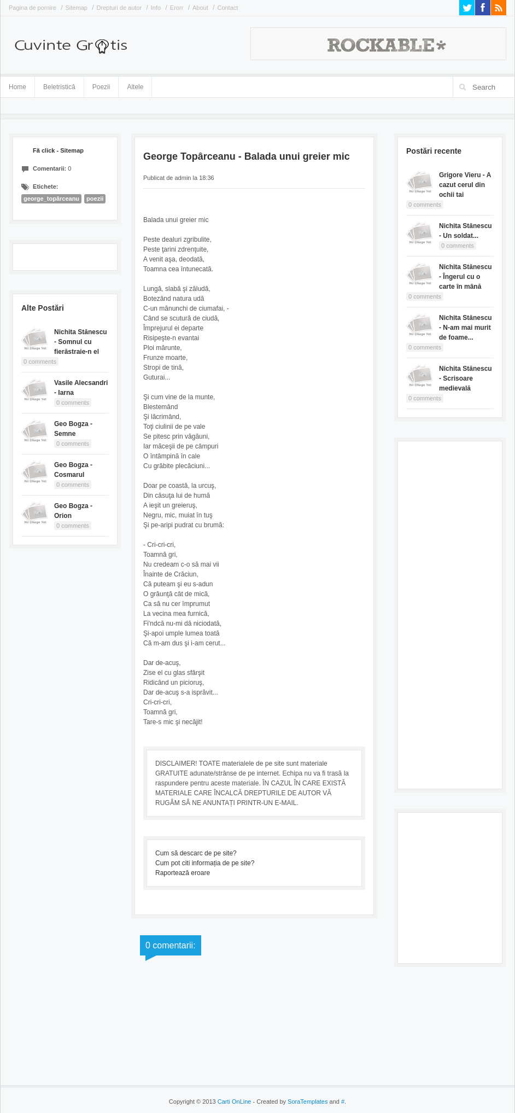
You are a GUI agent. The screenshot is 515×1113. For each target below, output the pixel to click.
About (200, 7)
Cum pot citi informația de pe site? (204, 863)
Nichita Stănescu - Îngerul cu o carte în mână (465, 276)
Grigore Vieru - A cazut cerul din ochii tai (465, 185)
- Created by (289, 1101)
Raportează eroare (182, 873)
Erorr (176, 7)
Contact (227, 7)
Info (156, 7)
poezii (94, 198)
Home (17, 87)
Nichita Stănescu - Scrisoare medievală (465, 378)
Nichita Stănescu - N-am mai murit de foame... (465, 327)
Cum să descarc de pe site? (196, 853)
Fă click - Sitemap (58, 150)
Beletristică (59, 85)
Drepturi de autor (119, 7)
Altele (135, 87)
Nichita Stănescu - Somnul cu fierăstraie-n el (80, 342)
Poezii (101, 87)
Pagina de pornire (32, 7)
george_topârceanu (51, 198)
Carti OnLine (234, 1101)
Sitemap (76, 7)
